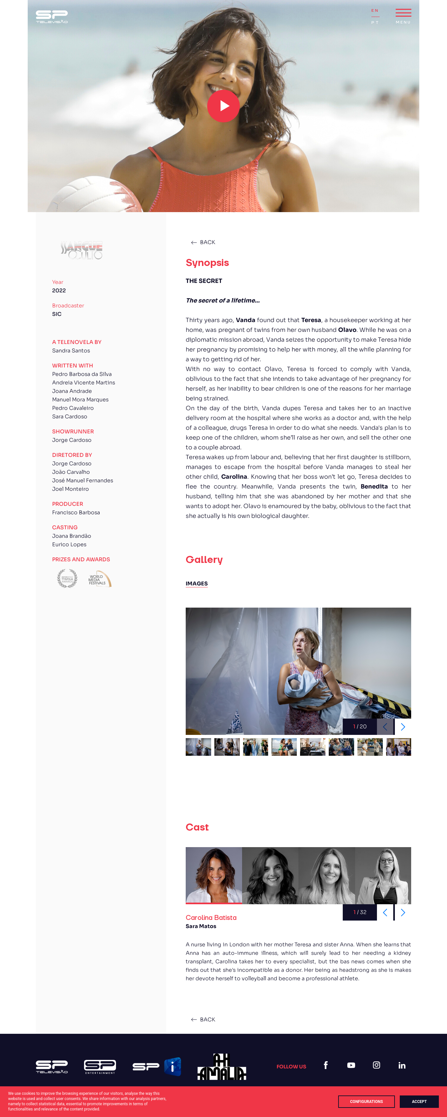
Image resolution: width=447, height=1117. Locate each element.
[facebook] (327, 1073)
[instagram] (378, 1073)
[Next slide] (403, 727)
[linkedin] (403, 1073)
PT (375, 22)
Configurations (366, 1101)
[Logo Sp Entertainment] (100, 1067)
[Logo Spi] (156, 1066)
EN (375, 10)
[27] (221, 1066)
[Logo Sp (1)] (52, 16)
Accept (419, 1101)
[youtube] (352, 1073)
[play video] (223, 106)
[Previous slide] (385, 912)
